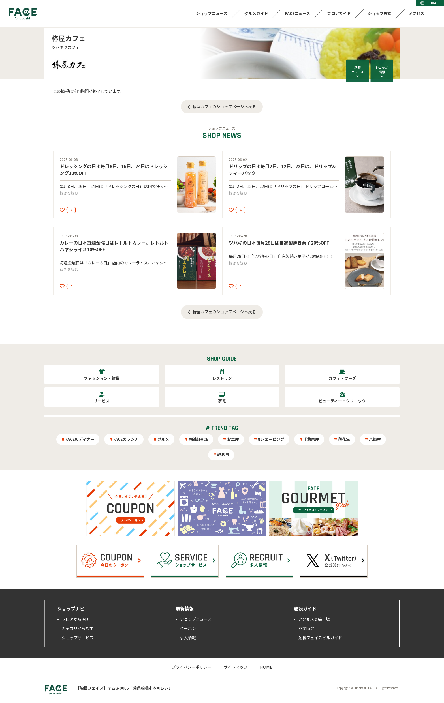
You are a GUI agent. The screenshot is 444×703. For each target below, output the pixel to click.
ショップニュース (211, 13)
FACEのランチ (125, 439)
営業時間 (306, 628)
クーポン (188, 628)
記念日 (223, 454)
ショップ (381, 69)
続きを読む (69, 193)
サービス (102, 401)
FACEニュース (297, 13)
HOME (266, 667)
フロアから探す (75, 619)
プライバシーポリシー (191, 667)
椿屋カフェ (69, 38)
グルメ (163, 439)
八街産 (375, 439)
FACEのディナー (79, 439)
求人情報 (188, 637)
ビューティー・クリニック (342, 401)
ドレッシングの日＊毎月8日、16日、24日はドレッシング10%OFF (114, 169)
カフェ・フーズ (342, 378)
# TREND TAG (222, 428)
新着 (357, 69)
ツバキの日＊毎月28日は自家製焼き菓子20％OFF (279, 242)
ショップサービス (77, 637)
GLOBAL (429, 3)
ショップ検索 (380, 13)
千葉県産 (311, 439)
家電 (222, 401)
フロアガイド (339, 13)
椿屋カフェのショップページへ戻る (224, 106)
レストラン (222, 378)
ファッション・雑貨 (101, 378)
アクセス (416, 13)
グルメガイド (256, 13)
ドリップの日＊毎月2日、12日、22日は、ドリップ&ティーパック (282, 169)
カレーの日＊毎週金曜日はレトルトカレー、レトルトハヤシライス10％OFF (114, 245)
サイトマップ (235, 667)
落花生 (344, 439)
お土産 (233, 439)
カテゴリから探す (77, 628)
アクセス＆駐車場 (314, 619)
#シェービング (271, 439)
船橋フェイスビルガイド (320, 637)
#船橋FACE (198, 439)
